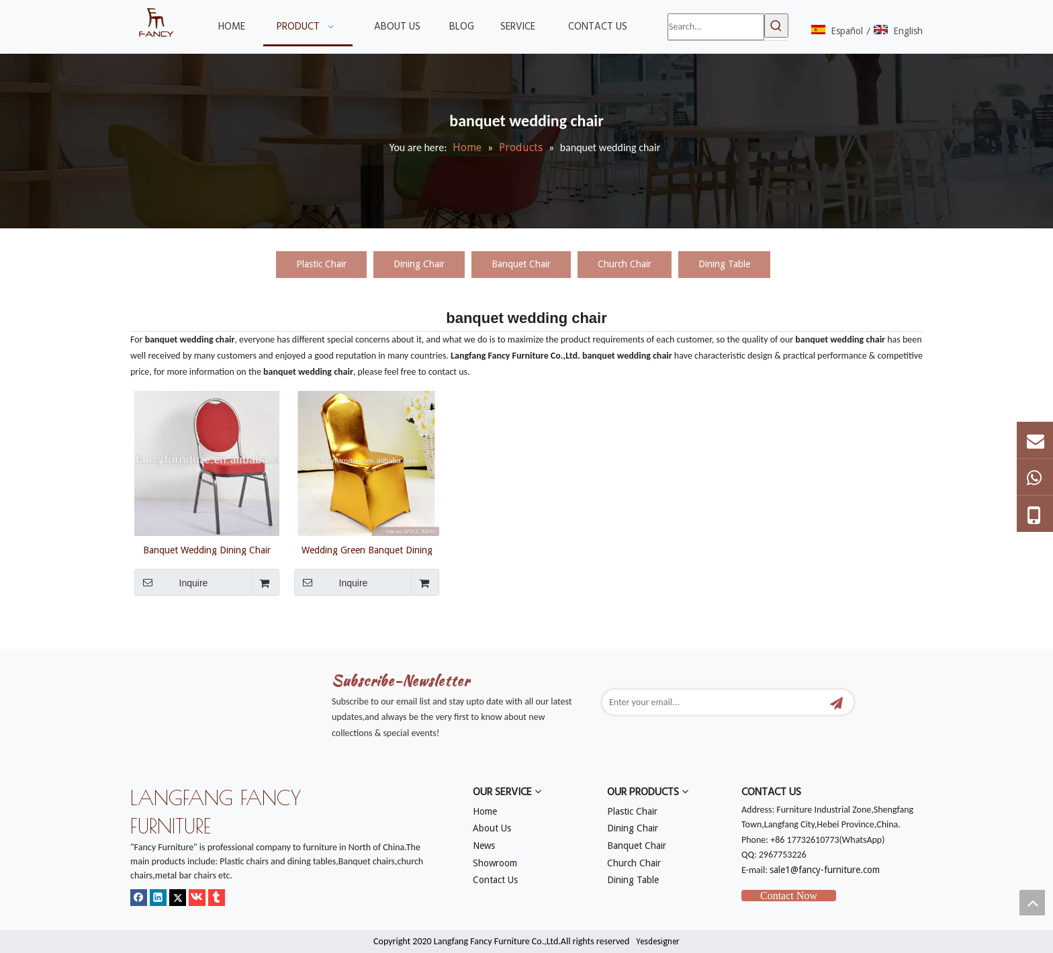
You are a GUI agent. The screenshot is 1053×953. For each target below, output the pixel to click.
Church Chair (624, 264)
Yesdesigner (658, 941)
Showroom (495, 863)
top (1032, 902)
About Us (492, 828)
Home (485, 811)
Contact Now (788, 895)
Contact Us (495, 879)
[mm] (141, 640)
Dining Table (724, 264)
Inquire (171, 582)
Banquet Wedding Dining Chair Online (207, 550)
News (484, 845)
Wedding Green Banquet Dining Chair (367, 550)
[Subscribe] (836, 702)
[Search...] (716, 26)
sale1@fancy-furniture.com (825, 869)
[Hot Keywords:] (776, 25)
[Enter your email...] (715, 702)
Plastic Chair (321, 264)
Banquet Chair (521, 264)
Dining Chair (419, 264)
